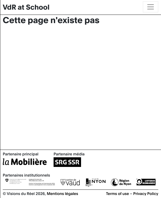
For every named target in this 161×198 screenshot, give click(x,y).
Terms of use (117, 193)
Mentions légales (62, 193)
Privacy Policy (145, 193)
